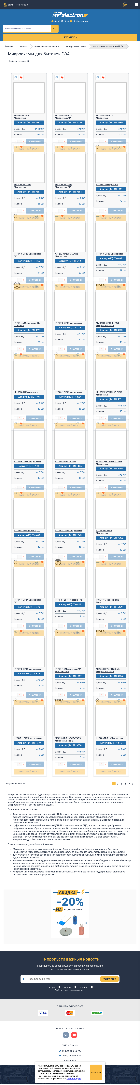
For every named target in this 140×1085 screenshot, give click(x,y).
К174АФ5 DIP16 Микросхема (109, 738)
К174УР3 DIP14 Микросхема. (68, 323)
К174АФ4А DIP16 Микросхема (104, 532)
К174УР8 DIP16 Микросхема (27, 669)
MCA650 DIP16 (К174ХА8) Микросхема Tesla (108, 670)
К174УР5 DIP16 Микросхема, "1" (27, 255)
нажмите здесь (74, 1079)
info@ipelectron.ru (79, 21)
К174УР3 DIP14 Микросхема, (68, 531)
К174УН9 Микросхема (65, 461)
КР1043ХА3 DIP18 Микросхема (104, 116)
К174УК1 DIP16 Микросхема (68, 392)
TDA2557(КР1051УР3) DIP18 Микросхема (109, 462)
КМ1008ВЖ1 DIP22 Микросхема (23, 116)
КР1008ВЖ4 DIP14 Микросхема (22, 186)
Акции (52, 988)
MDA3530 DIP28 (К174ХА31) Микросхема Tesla (68, 739)
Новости (83, 988)
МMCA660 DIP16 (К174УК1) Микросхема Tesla (108, 324)
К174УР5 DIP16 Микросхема (109, 254)
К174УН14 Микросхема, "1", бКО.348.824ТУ (68, 670)
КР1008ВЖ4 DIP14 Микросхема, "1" (63, 186)
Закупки (67, 988)
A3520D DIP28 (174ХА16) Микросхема (66, 255)
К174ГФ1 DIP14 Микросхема (68, 600)
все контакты (70, 1061)
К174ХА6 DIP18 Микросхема (27, 461)
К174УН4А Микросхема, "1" (27, 531)
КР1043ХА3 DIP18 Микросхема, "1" (63, 116)
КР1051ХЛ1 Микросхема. (26, 392)
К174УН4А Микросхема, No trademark (27, 324)
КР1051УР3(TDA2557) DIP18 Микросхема (109, 393)
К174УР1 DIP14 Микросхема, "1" (27, 601)
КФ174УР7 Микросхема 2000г (107, 601)
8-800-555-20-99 (60, 21)
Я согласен (96, 1072)
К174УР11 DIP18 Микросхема (28, 738)
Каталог (69, 37)
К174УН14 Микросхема (107, 185)
